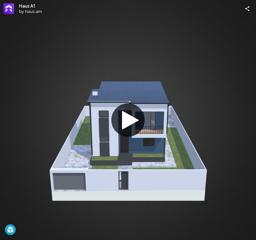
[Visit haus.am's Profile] (8, 8)
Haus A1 (27, 6)
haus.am (33, 11)
